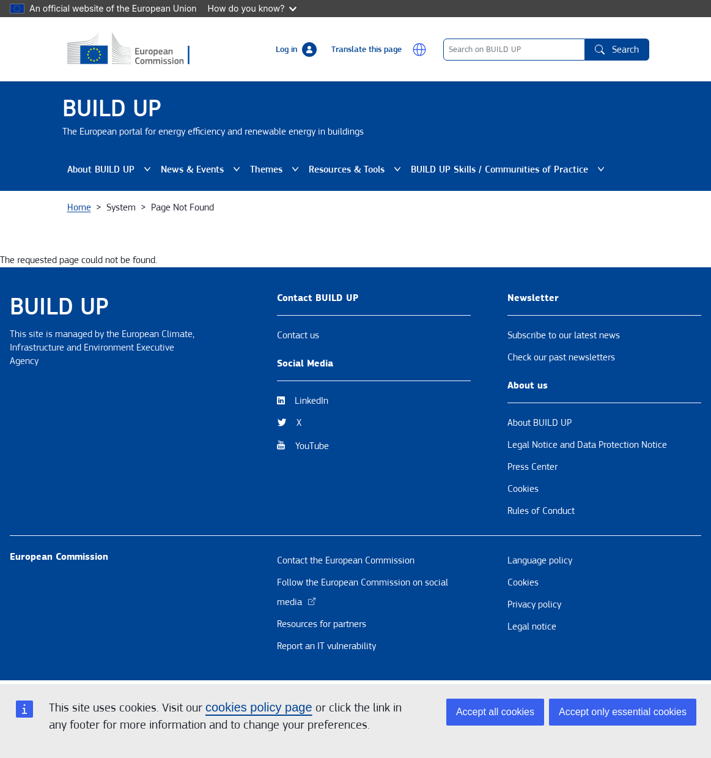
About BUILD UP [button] (109, 169)
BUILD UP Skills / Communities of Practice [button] (508, 169)
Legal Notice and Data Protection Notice (587, 445)
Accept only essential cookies (623, 712)
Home (79, 207)
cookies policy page (258, 707)
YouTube (312, 446)
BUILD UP (111, 109)
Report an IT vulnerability (326, 646)
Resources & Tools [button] (355, 169)
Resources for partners (321, 624)
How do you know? (252, 8)
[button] (419, 49)
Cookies (523, 489)
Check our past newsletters (561, 357)
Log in (286, 49)
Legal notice (531, 626)
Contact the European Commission (345, 560)
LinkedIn (311, 401)
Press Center (532, 467)
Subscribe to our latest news (563, 335)
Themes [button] (274, 169)
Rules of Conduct (541, 511)
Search (617, 49)
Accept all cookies (495, 712)
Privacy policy (534, 604)
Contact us (298, 335)
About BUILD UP (539, 423)
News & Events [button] (200, 169)
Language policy (539, 560)
